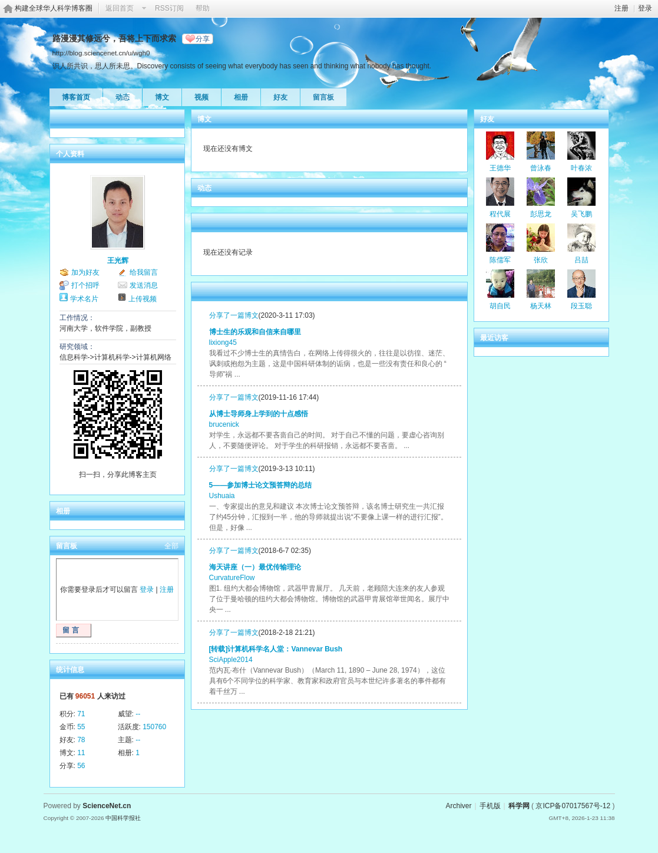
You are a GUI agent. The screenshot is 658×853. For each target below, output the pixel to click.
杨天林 (540, 306)
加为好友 (85, 272)
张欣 (541, 260)
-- (137, 714)
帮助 (203, 8)
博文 (162, 97)
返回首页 (119, 8)
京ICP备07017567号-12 (572, 806)
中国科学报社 (123, 818)
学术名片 (84, 299)
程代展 (500, 214)
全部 (171, 546)
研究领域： (77, 346)
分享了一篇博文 (234, 315)
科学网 (519, 806)
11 (81, 753)
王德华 (500, 168)
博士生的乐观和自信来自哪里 (255, 332)
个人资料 (70, 154)
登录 (645, 8)
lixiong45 (223, 342)
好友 (280, 97)
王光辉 (117, 260)
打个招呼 (85, 285)
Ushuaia (222, 496)
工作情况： (77, 318)
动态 (122, 97)
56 (81, 766)
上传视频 (142, 299)
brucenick (224, 424)
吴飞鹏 (581, 214)
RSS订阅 (169, 8)
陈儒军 (500, 260)
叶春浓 (581, 168)
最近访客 (494, 338)
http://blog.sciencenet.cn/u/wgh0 (101, 53)
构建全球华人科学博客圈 (53, 8)
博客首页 (76, 97)
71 (81, 714)
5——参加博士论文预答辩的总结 (260, 485)
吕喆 (581, 260)
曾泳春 (540, 168)
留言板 (323, 97)
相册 (241, 97)
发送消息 (144, 285)
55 (81, 727)
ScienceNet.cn (106, 806)
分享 (203, 39)
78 (81, 740)
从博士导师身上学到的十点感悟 (258, 414)
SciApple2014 (231, 660)
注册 (621, 8)
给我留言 (144, 272)
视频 (201, 97)
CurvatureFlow (232, 578)
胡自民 (500, 306)
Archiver (458, 806)
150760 (154, 727)
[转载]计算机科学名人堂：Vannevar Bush (276, 649)
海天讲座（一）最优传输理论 (255, 567)
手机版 (490, 806)
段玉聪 (581, 306)
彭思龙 (540, 214)
